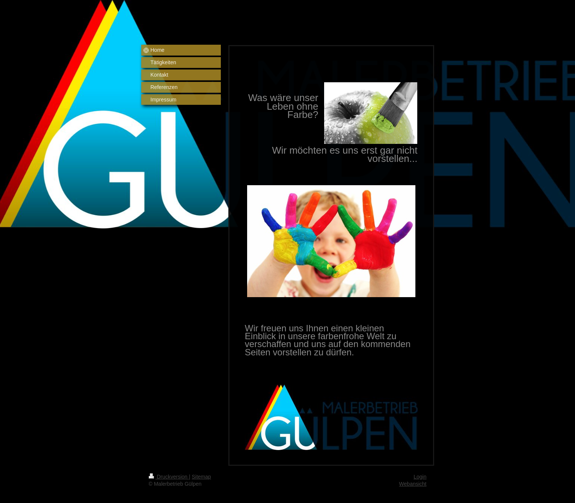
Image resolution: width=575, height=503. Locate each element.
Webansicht (413, 484)
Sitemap (201, 477)
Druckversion (169, 477)
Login (420, 477)
